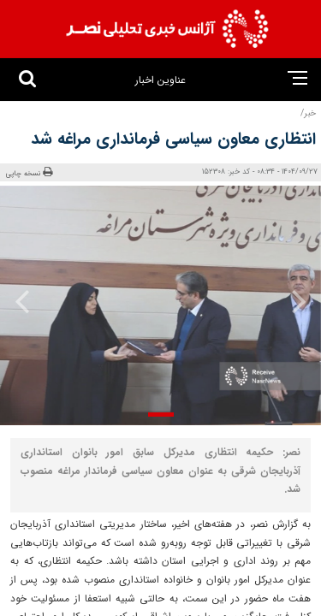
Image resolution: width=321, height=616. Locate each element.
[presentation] (293, 301)
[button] (161, 414)
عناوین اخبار (160, 80)
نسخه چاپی (29, 173)
